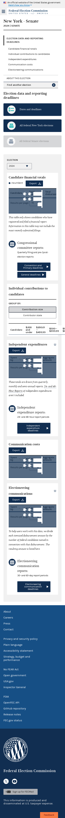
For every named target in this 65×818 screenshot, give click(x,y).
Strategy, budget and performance (16, 658)
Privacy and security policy (20, 638)
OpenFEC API (11, 702)
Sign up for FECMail (23, 791)
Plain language (12, 644)
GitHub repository (14, 708)
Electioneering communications (25, 69)
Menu (3, 11)
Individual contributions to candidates (29, 54)
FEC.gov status (12, 720)
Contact (8, 629)
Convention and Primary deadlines (33, 266)
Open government (14, 675)
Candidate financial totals (22, 48)
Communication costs (20, 64)
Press (6, 623)
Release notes (12, 714)
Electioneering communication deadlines (33, 587)
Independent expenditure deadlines (33, 428)
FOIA (6, 696)
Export (33, 183)
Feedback (49, 815)
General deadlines (31, 274)
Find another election (19, 84)
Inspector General (14, 687)
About (7, 611)
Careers (8, 617)
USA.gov (8, 681)
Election (12, 160)
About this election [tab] (19, 78)
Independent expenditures (22, 59)
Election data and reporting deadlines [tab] (25, 40)
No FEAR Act (11, 669)
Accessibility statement (18, 650)
